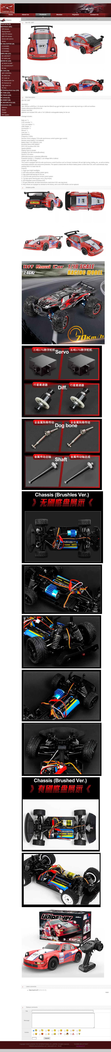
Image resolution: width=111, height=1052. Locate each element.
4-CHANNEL (5, 49)
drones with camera (7, 39)
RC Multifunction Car (8, 80)
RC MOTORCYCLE (6, 102)
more (107, 992)
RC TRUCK (4, 95)
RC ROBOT (4, 100)
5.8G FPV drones (7, 34)
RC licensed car (6, 83)
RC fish (4, 68)
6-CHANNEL (5, 51)
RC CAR (3, 71)
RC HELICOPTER (6, 44)
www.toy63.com (52, 1049)
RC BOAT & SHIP (7, 63)
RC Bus (4, 88)
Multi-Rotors (5, 26)
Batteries (4, 107)
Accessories (5, 105)
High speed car (6, 85)
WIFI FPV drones (7, 36)
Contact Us (94, 14)
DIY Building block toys (8, 90)
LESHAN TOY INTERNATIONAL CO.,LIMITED (49, 19)
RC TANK (4, 93)
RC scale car (5, 78)
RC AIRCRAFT (6, 56)
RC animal (4, 97)
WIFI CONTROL (6, 73)
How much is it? (33, 990)
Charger (4, 112)
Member (59, 14)
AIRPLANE (4, 53)
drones (4, 41)
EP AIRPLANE (6, 58)
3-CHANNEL (5, 46)
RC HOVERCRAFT (7, 66)
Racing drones (6, 31)
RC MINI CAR (6, 75)
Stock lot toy (5, 24)
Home (11, 14)
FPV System (5, 115)
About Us (25, 14)
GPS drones (5, 29)
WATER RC (4, 61)
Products (43, 14)
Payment (75, 14)
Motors (4, 110)
